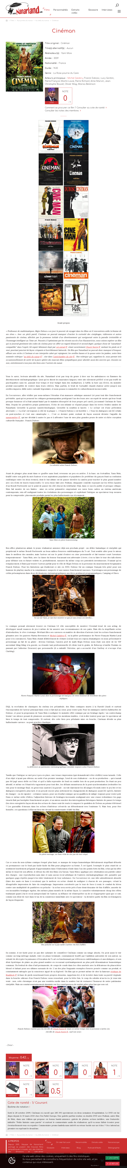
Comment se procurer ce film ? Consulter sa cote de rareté (76, 108)
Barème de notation (18, 1107)
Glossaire (93, 11)
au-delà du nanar (32, 356)
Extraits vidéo (75, 12)
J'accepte (112, 1158)
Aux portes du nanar (25, 20)
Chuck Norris (92, 347)
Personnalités (60, 11)
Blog (79, 1148)
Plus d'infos (95, 1165)
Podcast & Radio (94, 1148)
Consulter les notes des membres (63, 111)
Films (47, 11)
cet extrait (60, 347)
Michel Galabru (75, 78)
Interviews (107, 11)
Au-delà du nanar (42, 20)
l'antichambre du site (62, 356)
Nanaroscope (113, 1142)
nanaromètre (12, 417)
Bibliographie (113, 1148)
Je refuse (112, 1164)
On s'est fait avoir (63, 1142)
